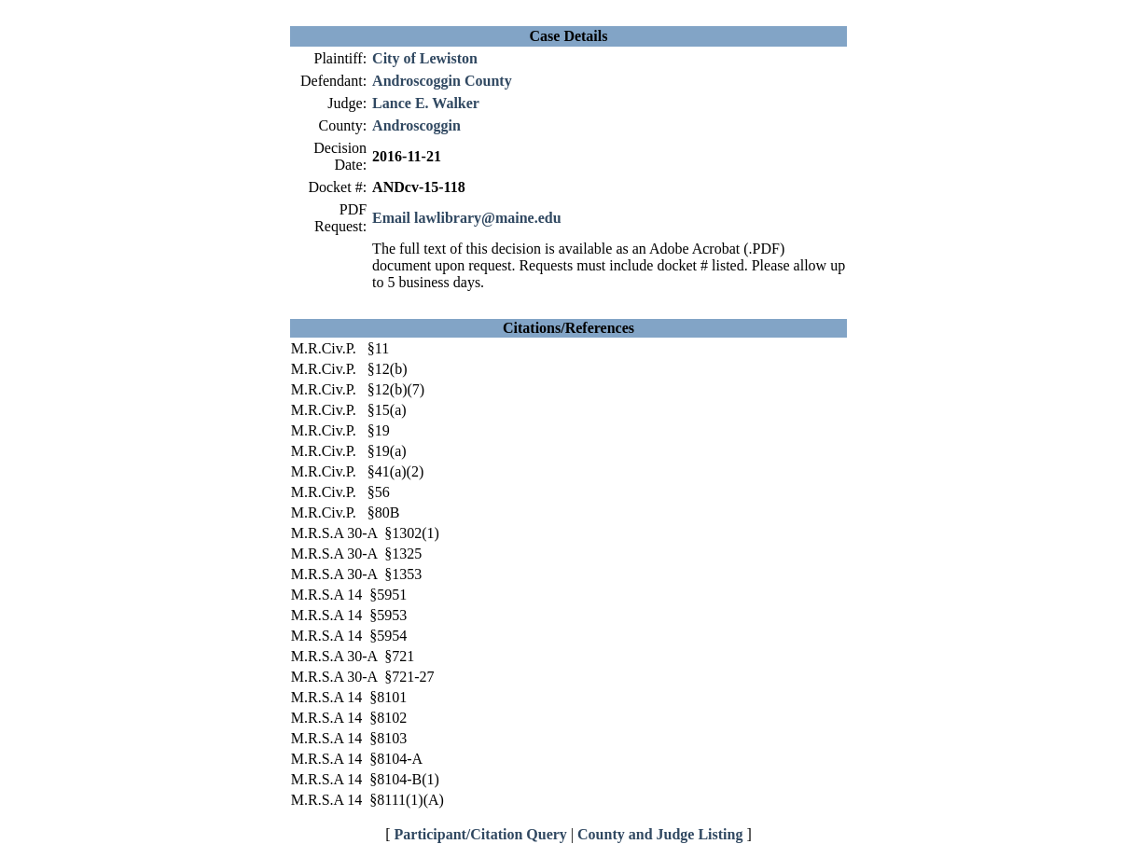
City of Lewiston (425, 58)
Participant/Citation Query (481, 834)
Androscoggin (416, 125)
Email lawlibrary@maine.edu (466, 218)
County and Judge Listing (659, 834)
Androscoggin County (442, 81)
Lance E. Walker (425, 103)
